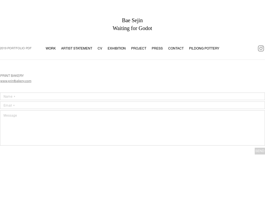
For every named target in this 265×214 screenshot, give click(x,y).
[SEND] (260, 151)
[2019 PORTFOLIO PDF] (17, 48)
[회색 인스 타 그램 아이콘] (261, 48)
